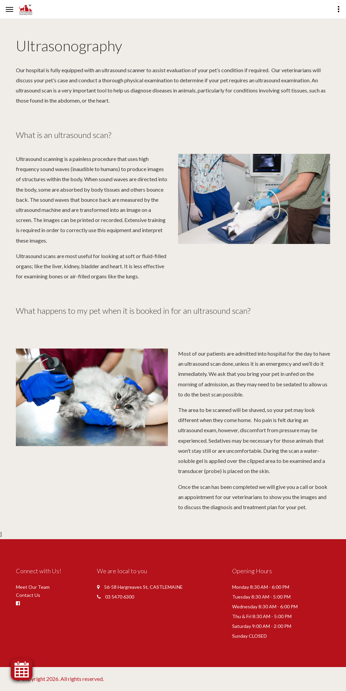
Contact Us (28, 595)
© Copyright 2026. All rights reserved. (60, 678)
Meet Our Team (33, 587)
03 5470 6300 (119, 597)
